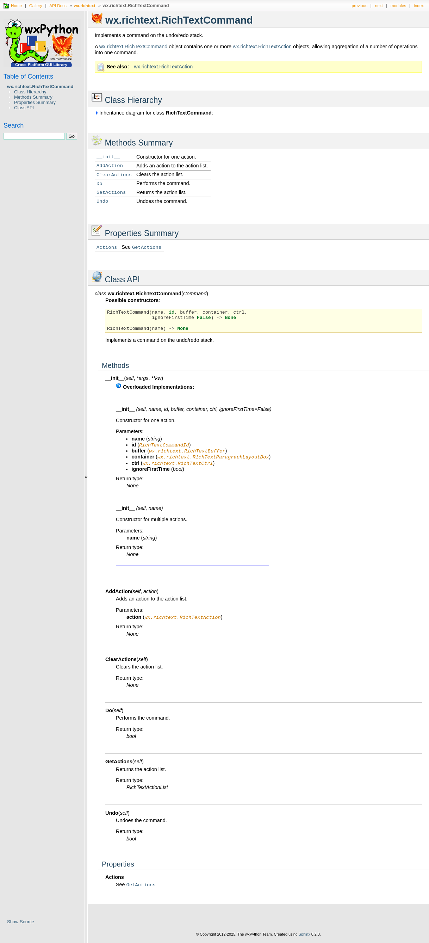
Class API (24, 107)
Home (16, 5)
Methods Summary (33, 97)
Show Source (20, 921)
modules (398, 5)
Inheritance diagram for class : (154, 113)
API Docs (58, 5)
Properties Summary (35, 102)
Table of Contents (28, 76)
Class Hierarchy (30, 91)
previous (359, 5)
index (419, 5)
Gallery (35, 5)
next (379, 5)
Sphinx (304, 938)
